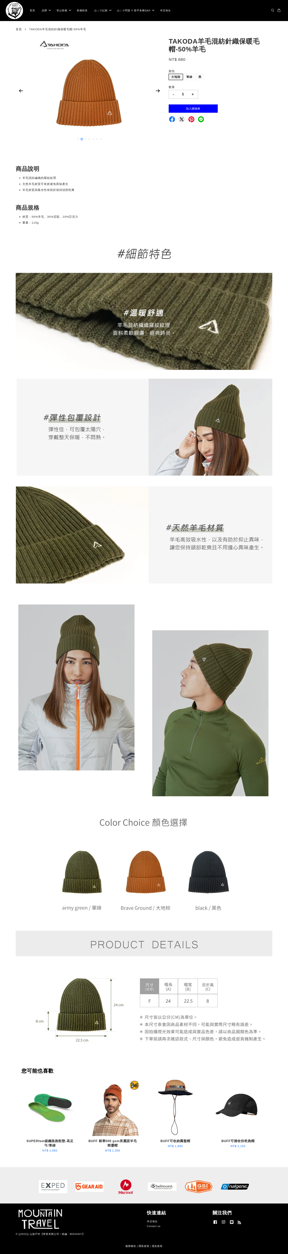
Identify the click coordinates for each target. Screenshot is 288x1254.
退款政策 (157, 1246)
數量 (172, 87)
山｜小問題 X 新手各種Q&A (135, 10)
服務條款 (130, 1246)
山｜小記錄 (102, 10)
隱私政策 (144, 1246)
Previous (21, 90)
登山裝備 (63, 10)
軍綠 (189, 76)
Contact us (153, 1226)
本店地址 (165, 10)
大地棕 (175, 76)
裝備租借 (82, 10)
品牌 (46, 10)
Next (158, 90)
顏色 (172, 71)
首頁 (32, 10)
